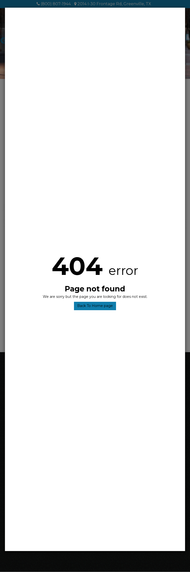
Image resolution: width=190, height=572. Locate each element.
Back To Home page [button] (95, 306)
